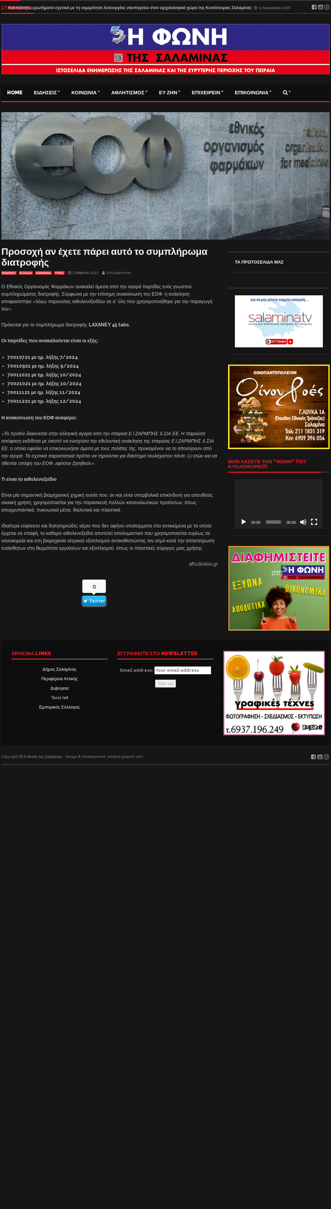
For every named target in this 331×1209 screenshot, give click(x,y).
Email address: (165, 670)
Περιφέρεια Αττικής (59, 678)
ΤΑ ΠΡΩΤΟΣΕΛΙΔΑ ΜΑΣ (259, 262)
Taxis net (59, 697)
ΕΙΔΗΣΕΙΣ (45, 93)
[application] (279, 504)
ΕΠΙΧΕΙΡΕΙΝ (206, 93)
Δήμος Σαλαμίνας (59, 669)
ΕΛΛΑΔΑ (26, 273)
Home (14, 93)
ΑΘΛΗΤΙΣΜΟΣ (128, 93)
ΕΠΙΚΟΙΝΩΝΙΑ (252, 93)
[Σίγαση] (303, 522)
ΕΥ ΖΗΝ (168, 93)
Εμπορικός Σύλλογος (59, 707)
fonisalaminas (119, 273)
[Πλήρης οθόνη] (314, 522)
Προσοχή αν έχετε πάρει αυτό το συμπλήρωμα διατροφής (104, 257)
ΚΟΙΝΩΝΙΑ (84, 93)
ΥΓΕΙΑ (59, 273)
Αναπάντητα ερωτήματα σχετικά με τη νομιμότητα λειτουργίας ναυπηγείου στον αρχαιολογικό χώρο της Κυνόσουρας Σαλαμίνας (130, 7)
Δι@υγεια (59, 688)
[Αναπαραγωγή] (243, 522)
